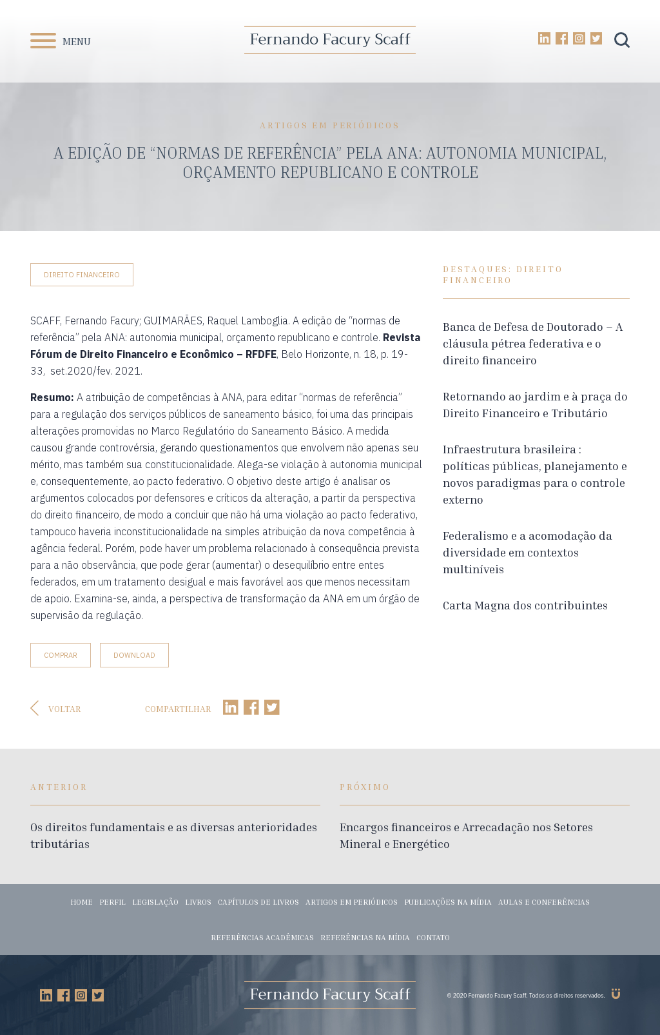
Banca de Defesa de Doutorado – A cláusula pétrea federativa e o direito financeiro (533, 343)
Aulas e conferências (544, 902)
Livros (198, 902)
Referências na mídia (365, 937)
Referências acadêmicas (262, 937)
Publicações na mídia (448, 902)
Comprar (60, 655)
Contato (433, 937)
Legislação (155, 902)
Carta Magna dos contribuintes (525, 605)
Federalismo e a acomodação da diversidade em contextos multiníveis (527, 552)
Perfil (112, 902)
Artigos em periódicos (352, 902)
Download (134, 655)
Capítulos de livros (258, 902)
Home (81, 902)
